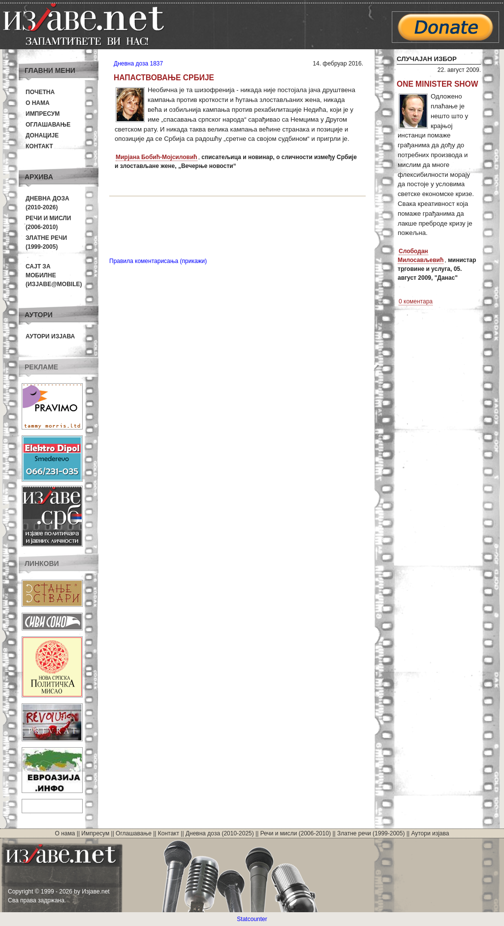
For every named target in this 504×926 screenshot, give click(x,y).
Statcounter (252, 919)
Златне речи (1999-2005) (371, 833)
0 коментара (416, 301)
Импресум (43, 113)
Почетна (40, 92)
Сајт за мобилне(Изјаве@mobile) (54, 275)
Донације (42, 135)
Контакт (39, 146)
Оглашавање (48, 124)
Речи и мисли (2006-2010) (295, 833)
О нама (38, 102)
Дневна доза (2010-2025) (220, 833)
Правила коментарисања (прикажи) (158, 261)
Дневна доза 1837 (138, 63)
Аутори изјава (50, 336)
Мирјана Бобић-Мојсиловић (156, 157)
